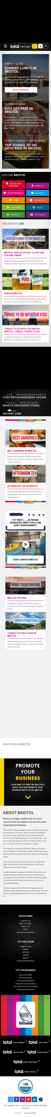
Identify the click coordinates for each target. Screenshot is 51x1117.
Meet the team (25, 923)
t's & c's (18, 1113)
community (38, 200)
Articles (25, 952)
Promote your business (25, 984)
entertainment (14, 193)
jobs (13, 200)
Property (13, 214)
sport (38, 207)
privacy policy (30, 1113)
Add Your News (25, 975)
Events (25, 949)
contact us (25, 921)
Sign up (25, 958)
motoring (37, 214)
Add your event (25, 978)
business (37, 193)
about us (25, 926)
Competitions (25, 946)
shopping (13, 207)
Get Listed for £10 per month (25, 986)
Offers (25, 955)
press (25, 929)
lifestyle (38, 185)
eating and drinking (13, 184)
